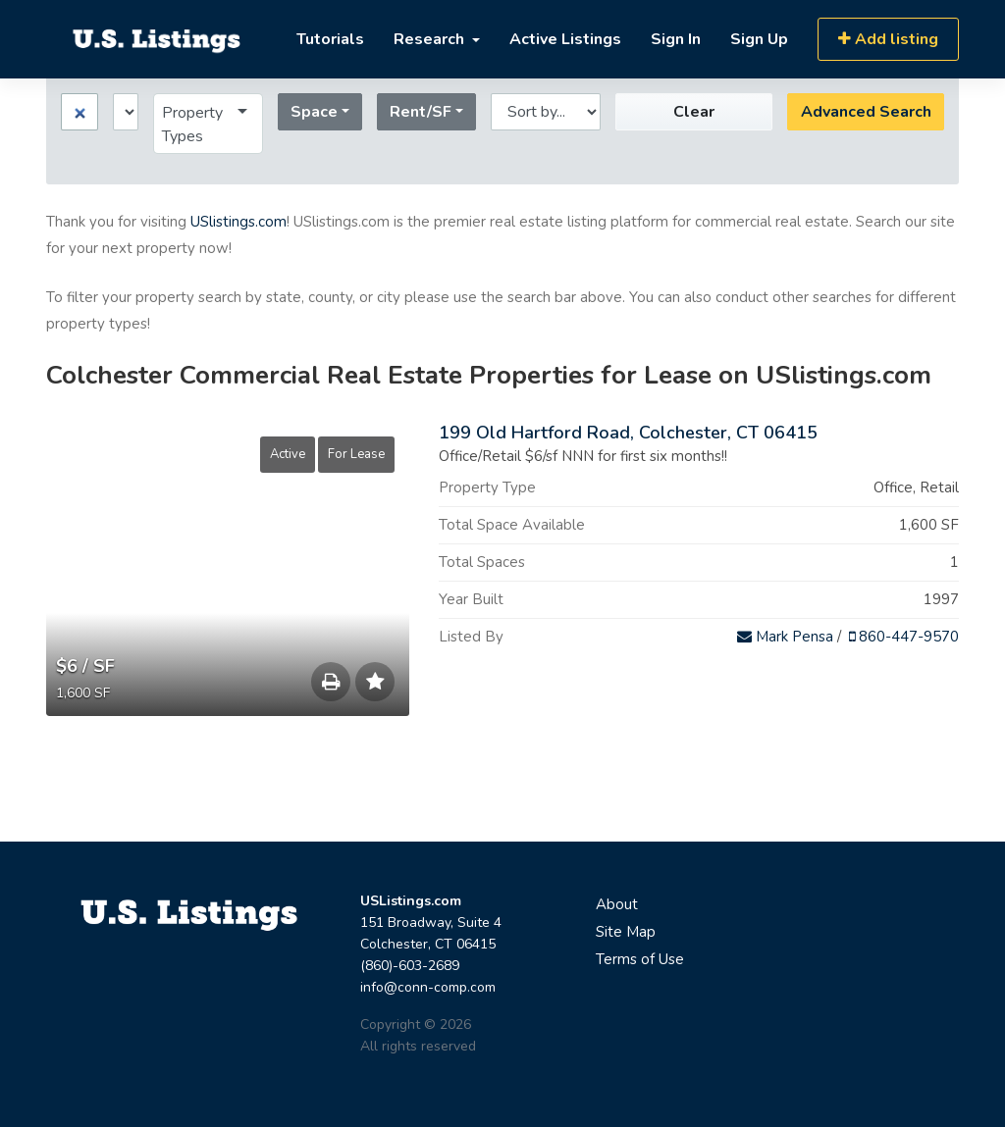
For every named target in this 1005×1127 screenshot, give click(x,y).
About (617, 904)
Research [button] (431, 39)
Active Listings (565, 39)
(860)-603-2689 (409, 965)
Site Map (626, 932)
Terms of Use (640, 959)
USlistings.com (238, 221)
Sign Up (759, 39)
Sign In (676, 39)
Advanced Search (754, 112)
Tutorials (330, 39)
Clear (582, 112)
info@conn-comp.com (428, 987)
